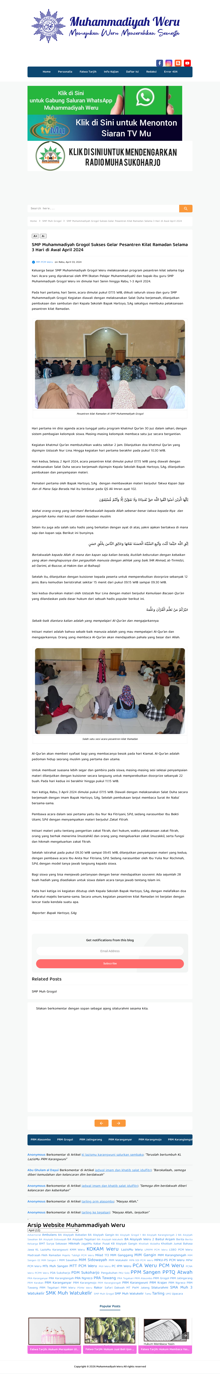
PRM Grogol (65, 1140)
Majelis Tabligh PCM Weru (78, 1256)
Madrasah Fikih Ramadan (44, 1256)
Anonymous (36, 1156)
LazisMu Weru (132, 1251)
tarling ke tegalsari (96, 1213)
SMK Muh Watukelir (69, 1294)
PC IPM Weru (121, 1267)
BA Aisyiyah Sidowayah (53, 1240)
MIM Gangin (145, 1256)
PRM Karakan (35, 1283)
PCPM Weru (42, 1273)
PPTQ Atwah (177, 1273)
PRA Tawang (105, 1279)
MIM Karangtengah (172, 1256)
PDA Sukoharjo (60, 1274)
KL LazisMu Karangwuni (51, 1250)
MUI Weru (105, 1267)
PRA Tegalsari (125, 1279)
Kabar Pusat (101, 1244)
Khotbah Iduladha (149, 1244)
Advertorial (34, 1235)
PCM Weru (171, 1266)
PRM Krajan (158, 1284)
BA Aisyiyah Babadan (72, 1236)
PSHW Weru (84, 1288)
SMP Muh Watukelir (129, 1295)
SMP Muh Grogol (104, 1294)
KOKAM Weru (103, 1250)
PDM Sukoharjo (85, 1273)
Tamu (148, 1294)
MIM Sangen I (49, 1261)
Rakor (98, 1289)
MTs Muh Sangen (55, 1267)
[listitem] (54, 1336)
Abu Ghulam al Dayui (43, 1171)
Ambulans (49, 1236)
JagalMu (86, 1244)
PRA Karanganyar (38, 1279)
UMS (168, 1294)
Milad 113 (102, 1256)
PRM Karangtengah (180, 1140)
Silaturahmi (159, 1289)
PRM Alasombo (41, 1140)
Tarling (158, 1294)
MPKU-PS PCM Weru (169, 1261)
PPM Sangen (146, 1273)
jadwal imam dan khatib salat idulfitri (123, 1171)
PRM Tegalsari (49, 1288)
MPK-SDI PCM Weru (141, 1261)
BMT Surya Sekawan (53, 1244)
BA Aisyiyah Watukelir (110, 1240)
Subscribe (110, 964)
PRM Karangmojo (150, 1140)
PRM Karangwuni (135, 1284)
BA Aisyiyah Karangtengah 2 (159, 1235)
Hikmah (74, 1245)
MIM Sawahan (68, 1261)
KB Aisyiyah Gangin (124, 1244)
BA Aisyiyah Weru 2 (139, 1240)
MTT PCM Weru (83, 1267)
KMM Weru (77, 1250)
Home (46, 71)
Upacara (177, 1294)
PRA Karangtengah (61, 1279)
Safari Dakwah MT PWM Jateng (127, 1288)
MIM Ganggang (121, 1256)
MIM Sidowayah (93, 1261)
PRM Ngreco (176, 1283)
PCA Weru (145, 1266)
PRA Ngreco (84, 1279)
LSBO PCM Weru (180, 1250)
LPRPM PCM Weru (156, 1250)
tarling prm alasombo (98, 1202)
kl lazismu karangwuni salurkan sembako (113, 1156)
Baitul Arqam (165, 1240)
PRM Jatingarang (90, 1140)
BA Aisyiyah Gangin (101, 1236)
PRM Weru (68, 1288)
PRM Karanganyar (120, 1140)
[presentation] (185, 1336)
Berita (180, 1240)
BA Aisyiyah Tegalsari (81, 1240)
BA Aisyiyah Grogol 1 (128, 1235)
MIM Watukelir (118, 1261)
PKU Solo (124, 1273)
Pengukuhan (109, 1274)
